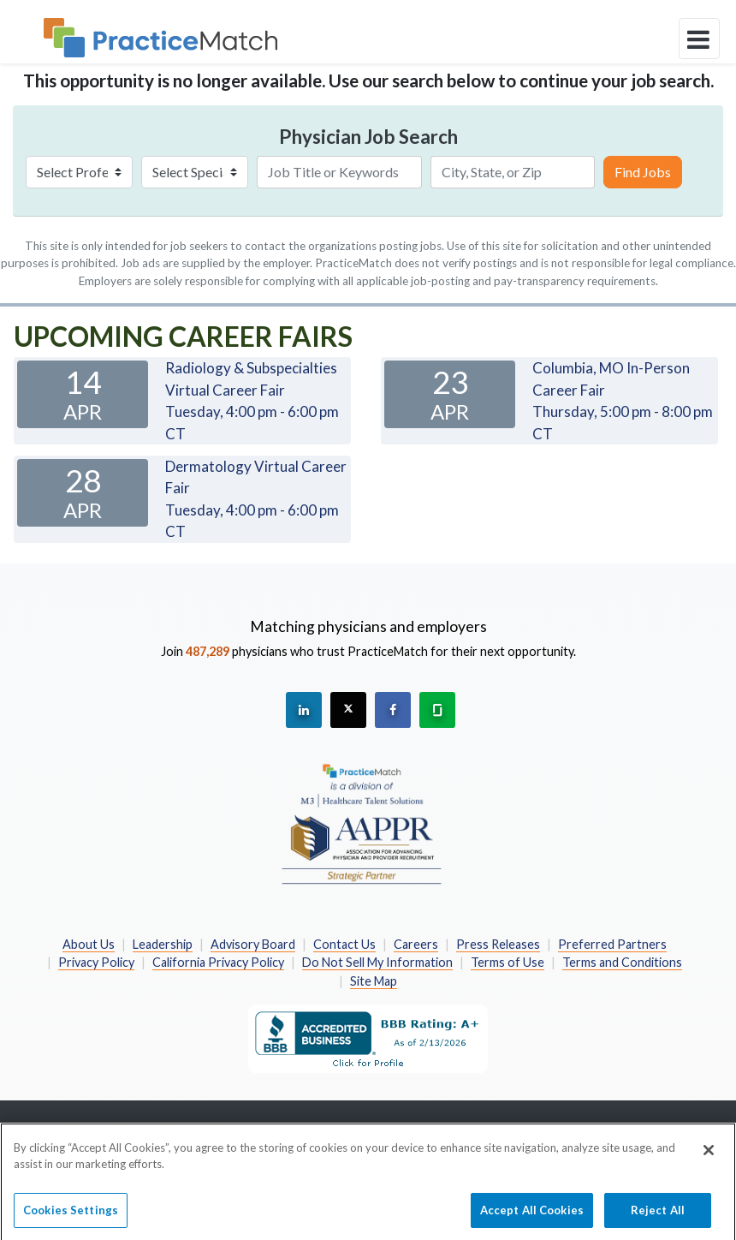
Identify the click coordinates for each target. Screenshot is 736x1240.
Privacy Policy (96, 962)
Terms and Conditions (622, 962)
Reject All (658, 1215)
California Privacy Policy (218, 962)
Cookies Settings (70, 1215)
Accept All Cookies (532, 1215)
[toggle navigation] (699, 38)
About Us (88, 944)
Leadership (163, 944)
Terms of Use (507, 962)
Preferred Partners (612, 944)
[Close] (708, 1155)
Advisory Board (253, 944)
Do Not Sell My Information (377, 962)
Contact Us (344, 944)
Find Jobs (642, 172)
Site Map (373, 981)
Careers (416, 944)
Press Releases (498, 944)
